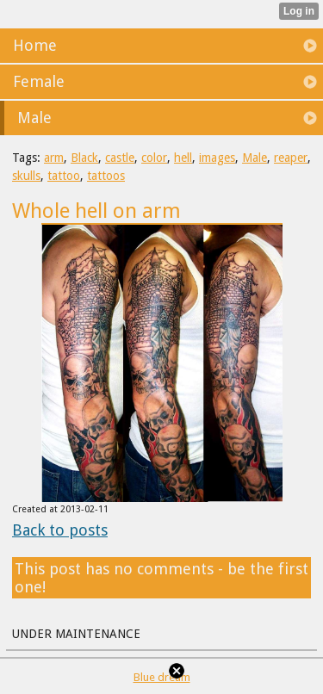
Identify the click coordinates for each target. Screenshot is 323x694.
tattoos (106, 176)
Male (254, 157)
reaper (290, 157)
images (217, 157)
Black (84, 157)
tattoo (63, 176)
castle (119, 157)
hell (183, 157)
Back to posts (60, 530)
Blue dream (162, 677)
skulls (26, 176)
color (154, 157)
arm (54, 157)
